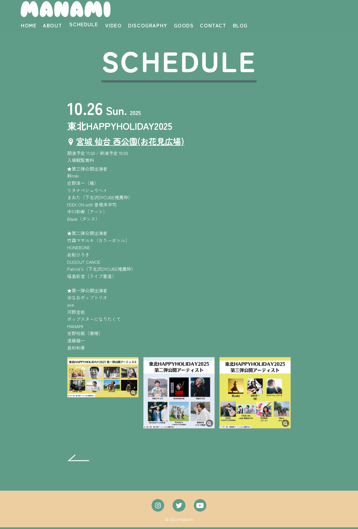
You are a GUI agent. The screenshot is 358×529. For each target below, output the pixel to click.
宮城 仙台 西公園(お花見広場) (132, 143)
